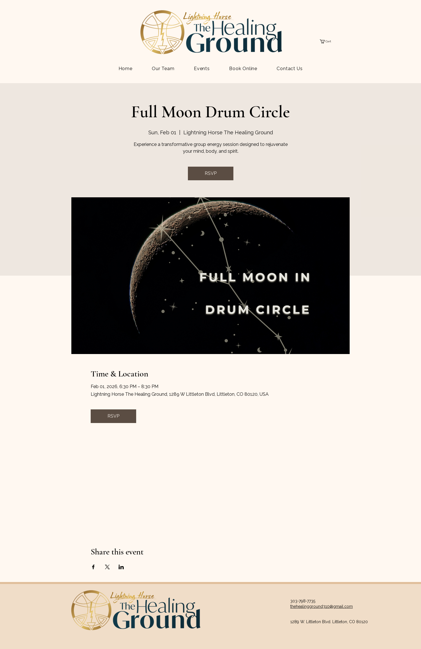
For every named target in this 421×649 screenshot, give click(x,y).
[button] (328, 41)
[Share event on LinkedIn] (121, 567)
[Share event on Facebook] (93, 567)
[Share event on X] (107, 567)
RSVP (211, 173)
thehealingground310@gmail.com (321, 606)
